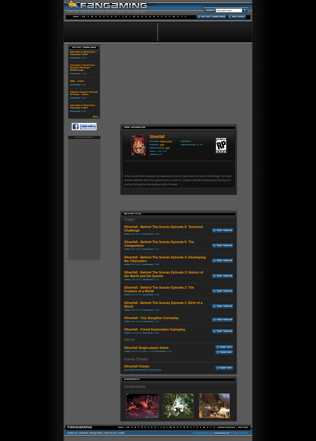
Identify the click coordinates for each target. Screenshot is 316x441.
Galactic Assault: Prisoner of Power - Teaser (84, 93)
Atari (162, 145)
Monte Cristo (166, 141)
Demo (129, 339)
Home (76, 16)
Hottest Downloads (226, 427)
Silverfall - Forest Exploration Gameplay (154, 329)
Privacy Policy (96, 433)
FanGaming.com (221, 433)
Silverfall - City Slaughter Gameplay (151, 318)
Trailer (129, 219)
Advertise (83, 433)
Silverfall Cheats (136, 366)
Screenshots (135, 386)
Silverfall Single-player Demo (146, 347)
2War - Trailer (77, 81)
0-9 (83, 16)
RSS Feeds (243, 427)
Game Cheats (136, 359)
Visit (167, 148)
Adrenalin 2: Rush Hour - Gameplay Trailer (83, 53)
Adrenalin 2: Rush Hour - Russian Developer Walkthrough (83, 67)
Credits (121, 433)
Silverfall (157, 136)
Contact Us (72, 433)
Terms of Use (110, 433)
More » (96, 116)
